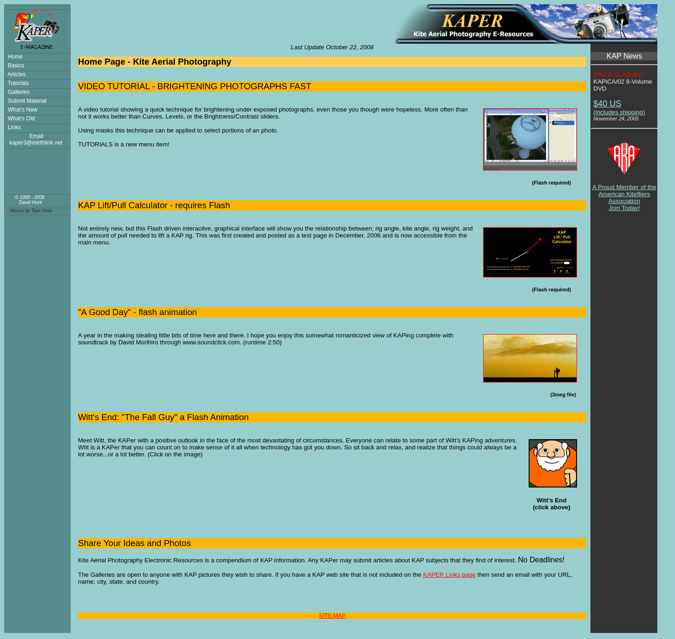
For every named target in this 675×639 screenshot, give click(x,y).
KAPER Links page (449, 574)
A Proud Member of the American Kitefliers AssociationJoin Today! (624, 191)
